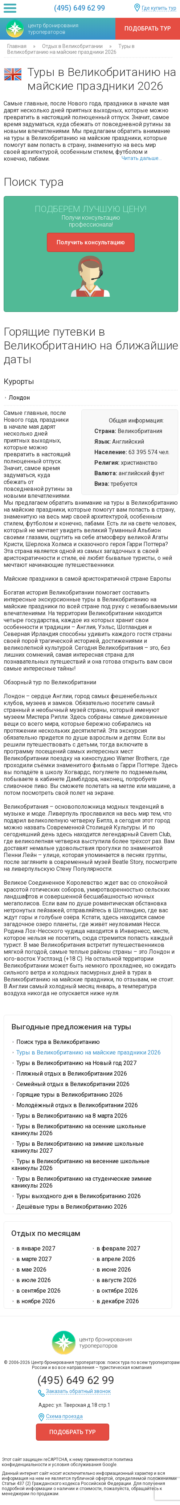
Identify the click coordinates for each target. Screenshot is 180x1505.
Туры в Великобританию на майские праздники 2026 (86, 1052)
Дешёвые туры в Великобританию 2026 (69, 1206)
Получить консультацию (91, 242)
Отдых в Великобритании (72, 46)
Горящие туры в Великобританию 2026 (67, 1094)
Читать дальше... (142, 158)
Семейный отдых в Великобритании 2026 (70, 1084)
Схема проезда (64, 1416)
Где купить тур (159, 8)
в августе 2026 (113, 1280)
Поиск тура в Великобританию (55, 1041)
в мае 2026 (28, 1269)
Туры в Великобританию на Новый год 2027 (73, 1063)
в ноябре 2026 (33, 1301)
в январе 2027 (33, 1248)
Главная (16, 46)
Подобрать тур (147, 28)
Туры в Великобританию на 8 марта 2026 (69, 1115)
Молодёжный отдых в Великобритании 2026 (74, 1105)
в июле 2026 (31, 1280)
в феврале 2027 (115, 1248)
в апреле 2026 (113, 1259)
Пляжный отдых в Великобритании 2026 (69, 1073)
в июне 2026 (111, 1269)
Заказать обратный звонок (78, 1391)
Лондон (17, 397)
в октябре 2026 (114, 1290)
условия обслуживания (76, 1464)
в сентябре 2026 (36, 1290)
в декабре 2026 (115, 1301)
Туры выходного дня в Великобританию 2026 (76, 1196)
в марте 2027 (31, 1259)
